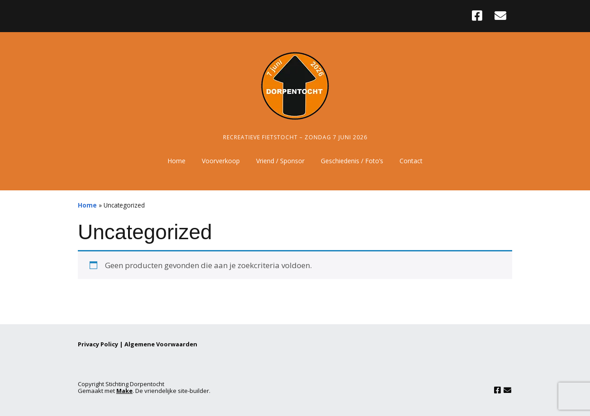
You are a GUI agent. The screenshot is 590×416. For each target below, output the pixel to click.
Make (124, 391)
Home (176, 160)
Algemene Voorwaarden (160, 344)
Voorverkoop (221, 160)
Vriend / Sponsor (280, 160)
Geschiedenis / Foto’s (352, 160)
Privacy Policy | (101, 344)
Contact (411, 160)
